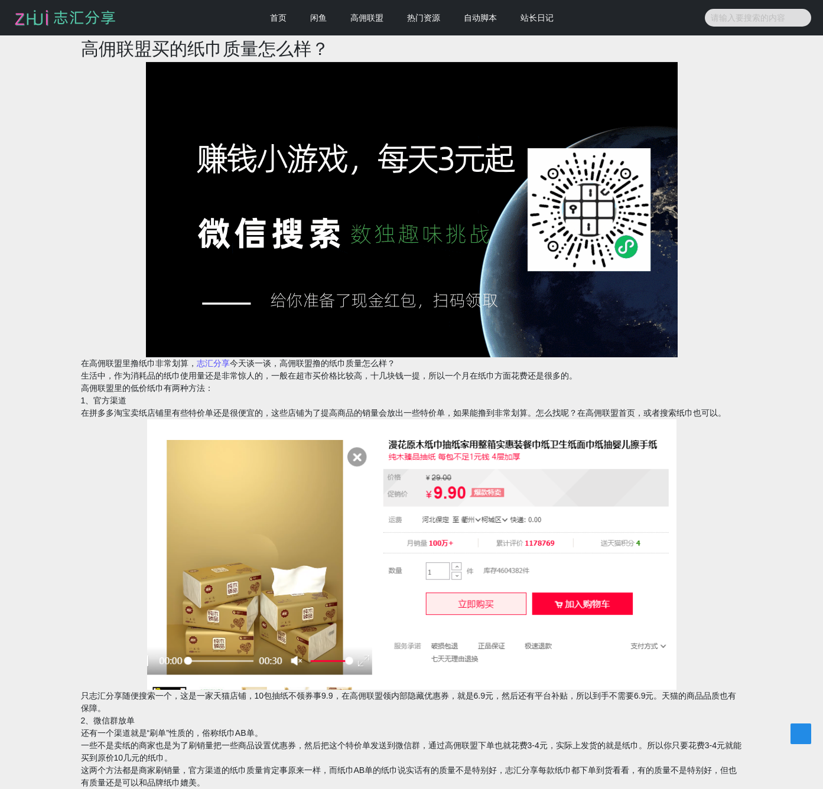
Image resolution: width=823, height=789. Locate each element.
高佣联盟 (366, 17)
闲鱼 (318, 17)
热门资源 (423, 17)
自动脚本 (480, 17)
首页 (278, 17)
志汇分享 (213, 363)
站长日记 (537, 17)
